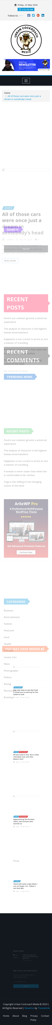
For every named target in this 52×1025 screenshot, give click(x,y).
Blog (24, 1015)
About (15, 1015)
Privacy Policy (34, 1017)
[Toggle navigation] (26, 80)
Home (7, 96)
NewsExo (29, 1008)
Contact (45, 1015)
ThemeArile (44, 1008)
